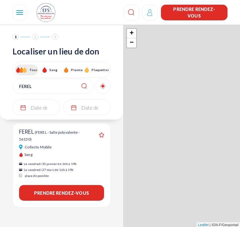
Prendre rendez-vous (194, 12)
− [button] (132, 43)
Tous (33, 70)
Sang (53, 70)
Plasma (76, 70)
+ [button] (132, 33)
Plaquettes (100, 70)
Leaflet (203, 225)
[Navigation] (19, 12)
